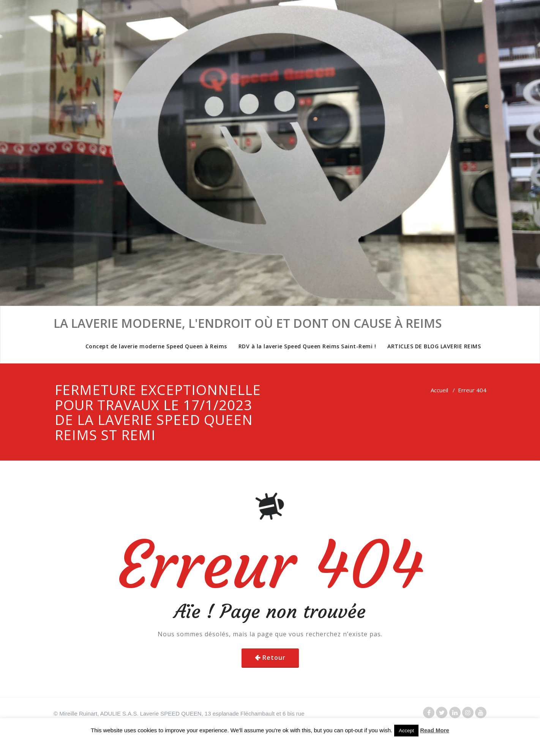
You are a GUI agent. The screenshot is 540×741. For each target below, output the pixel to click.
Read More (434, 730)
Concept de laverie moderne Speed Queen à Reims (156, 346)
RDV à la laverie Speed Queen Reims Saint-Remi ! (307, 346)
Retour (274, 657)
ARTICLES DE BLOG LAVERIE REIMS (434, 346)
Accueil (439, 390)
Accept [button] (406, 730)
